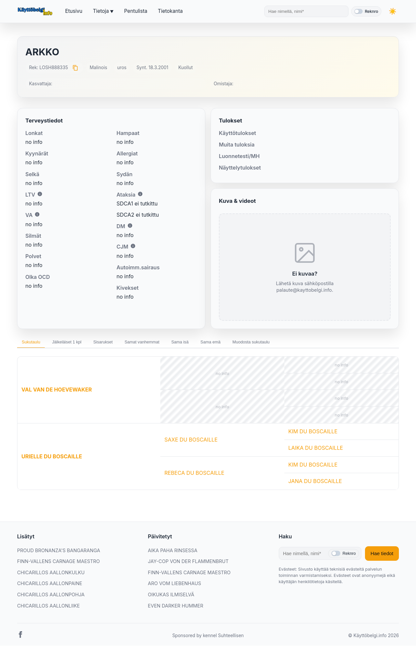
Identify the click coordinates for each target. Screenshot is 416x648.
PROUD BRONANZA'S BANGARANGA (58, 553)
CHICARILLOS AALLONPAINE (49, 586)
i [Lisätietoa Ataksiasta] (140, 194)
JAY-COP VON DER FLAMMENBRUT (188, 564)
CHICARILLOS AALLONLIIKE (48, 608)
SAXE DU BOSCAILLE (191, 442)
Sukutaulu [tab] (34, 343)
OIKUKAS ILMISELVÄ (171, 597)
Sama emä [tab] (250, 343)
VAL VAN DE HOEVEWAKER (56, 392)
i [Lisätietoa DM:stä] (130, 225)
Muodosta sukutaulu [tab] (298, 343)
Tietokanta (170, 11)
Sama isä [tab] (213, 343)
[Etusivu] (36, 11)
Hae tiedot (382, 556)
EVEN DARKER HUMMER (175, 608)
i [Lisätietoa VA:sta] (37, 214)
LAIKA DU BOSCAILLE (315, 450)
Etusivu (73, 11)
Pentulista (135, 11)
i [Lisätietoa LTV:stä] (39, 194)
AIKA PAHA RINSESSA (172, 553)
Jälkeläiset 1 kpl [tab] (77, 343)
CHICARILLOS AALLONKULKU (51, 575)
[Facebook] (20, 638)
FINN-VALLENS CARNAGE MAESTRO (58, 564)
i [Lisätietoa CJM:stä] (133, 246)
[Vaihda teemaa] (392, 11)
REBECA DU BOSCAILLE (194, 475)
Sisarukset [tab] (121, 343)
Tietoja (101, 11)
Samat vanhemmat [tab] (168, 343)
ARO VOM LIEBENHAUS (174, 586)
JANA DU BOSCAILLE (315, 483)
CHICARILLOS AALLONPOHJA (51, 597)
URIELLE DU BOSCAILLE (51, 458)
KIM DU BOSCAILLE (312, 434)
